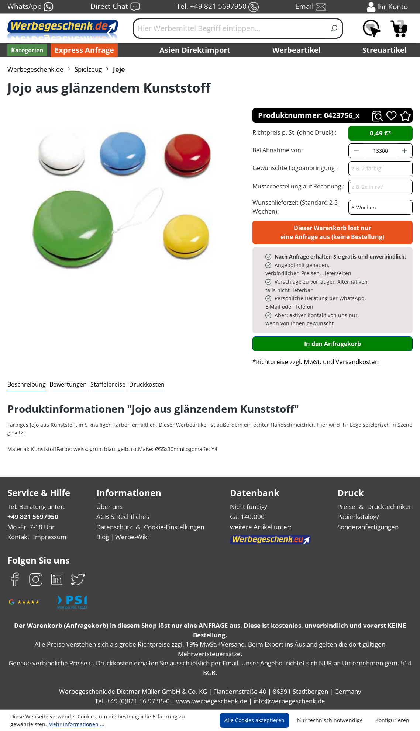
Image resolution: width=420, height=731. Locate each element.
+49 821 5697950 (32, 517)
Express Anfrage (84, 50)
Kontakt (18, 537)
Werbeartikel (296, 50)
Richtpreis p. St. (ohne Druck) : (294, 132)
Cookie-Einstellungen (174, 527)
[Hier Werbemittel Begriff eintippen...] (229, 28)
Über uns (109, 507)
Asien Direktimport (194, 50)
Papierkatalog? (358, 517)
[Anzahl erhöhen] (405, 150)
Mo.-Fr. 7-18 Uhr (31, 527)
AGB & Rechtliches (122, 517)
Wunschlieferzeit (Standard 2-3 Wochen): (295, 206)
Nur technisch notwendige (330, 720)
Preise (346, 507)
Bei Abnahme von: (277, 150)
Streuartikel (384, 50)
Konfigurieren (392, 720)
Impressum (49, 537)
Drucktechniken (390, 507)
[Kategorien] (27, 50)
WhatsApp (30, 6)
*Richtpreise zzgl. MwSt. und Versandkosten (315, 361)
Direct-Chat (115, 6)
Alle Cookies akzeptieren (254, 720)
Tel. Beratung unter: (36, 507)
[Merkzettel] (371, 28)
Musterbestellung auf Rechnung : (298, 186)
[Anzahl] (381, 150)
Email (310, 6)
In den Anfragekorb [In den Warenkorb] (332, 344)
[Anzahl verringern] (356, 150)
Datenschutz (114, 527)
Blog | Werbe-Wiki (122, 537)
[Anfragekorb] (399, 28)
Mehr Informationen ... (76, 724)
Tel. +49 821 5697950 (217, 6)
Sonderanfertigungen (368, 527)
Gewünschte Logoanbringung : (295, 168)
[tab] (26, 384)
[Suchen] (334, 28)
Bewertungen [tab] (68, 384)
